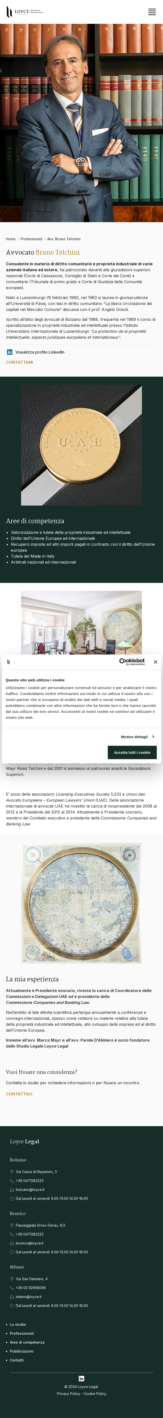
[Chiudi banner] (155, 662)
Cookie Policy (94, 1393)
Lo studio (18, 1324)
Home (11, 239)
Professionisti (31, 239)
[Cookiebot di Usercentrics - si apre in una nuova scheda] (123, 661)
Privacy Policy (68, 1393)
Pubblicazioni (21, 1351)
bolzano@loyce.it (30, 1189)
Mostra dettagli (134, 736)
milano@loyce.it (28, 1297)
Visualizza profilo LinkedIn (35, 352)
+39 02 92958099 (31, 1288)
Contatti (17, 1360)
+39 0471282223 (29, 1180)
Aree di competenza (27, 1342)
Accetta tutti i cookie (132, 752)
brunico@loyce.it (29, 1243)
